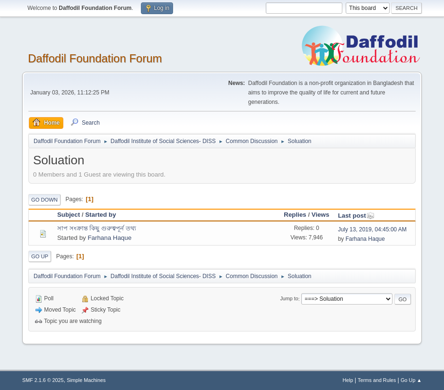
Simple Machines (86, 380)
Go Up (39, 256)
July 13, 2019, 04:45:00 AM (372, 229)
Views (321, 214)
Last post (356, 215)
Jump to (289, 299)
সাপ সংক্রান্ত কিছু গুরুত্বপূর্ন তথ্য (96, 228)
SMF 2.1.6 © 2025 (43, 380)
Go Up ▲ (411, 380)
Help (348, 380)
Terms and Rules (377, 380)
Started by (100, 214)
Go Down (44, 200)
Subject (68, 214)
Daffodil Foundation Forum (95, 58)
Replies (295, 214)
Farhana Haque (109, 237)
